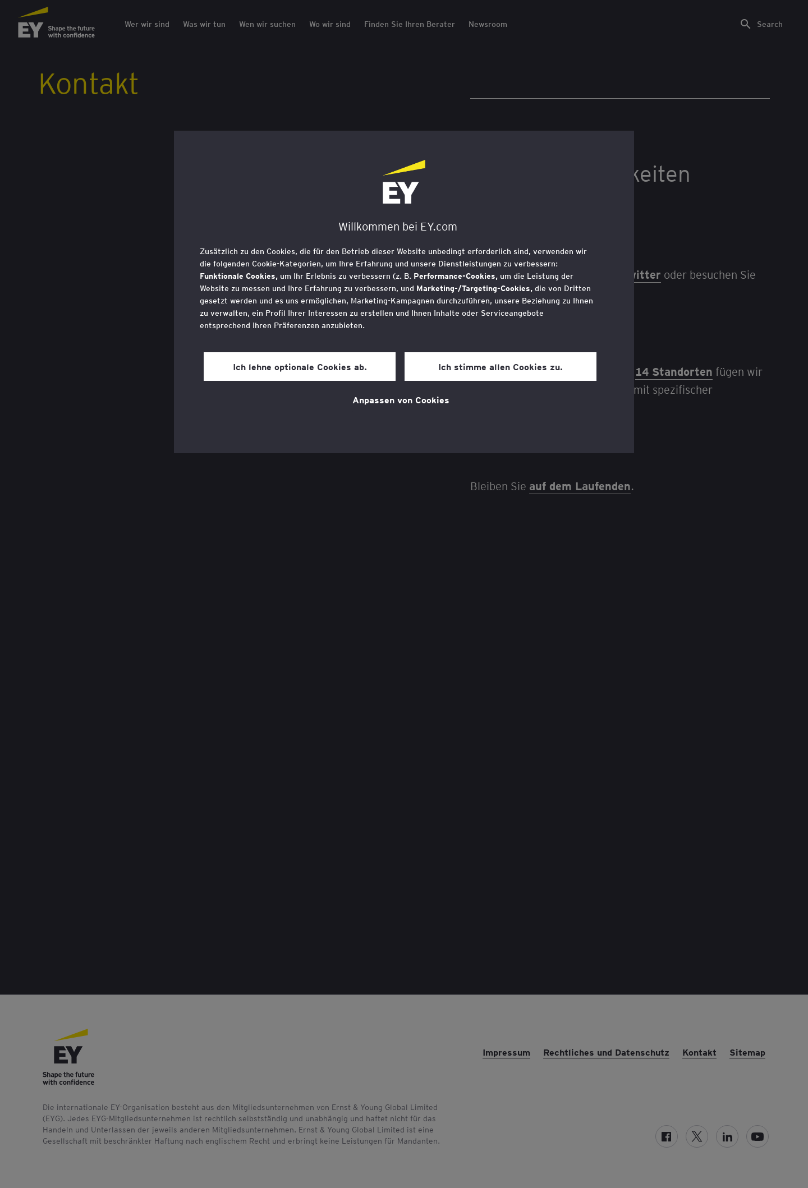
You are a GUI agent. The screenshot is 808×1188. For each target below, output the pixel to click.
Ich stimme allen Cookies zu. (500, 366)
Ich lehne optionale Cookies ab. (300, 366)
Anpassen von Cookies (400, 399)
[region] (404, 292)
